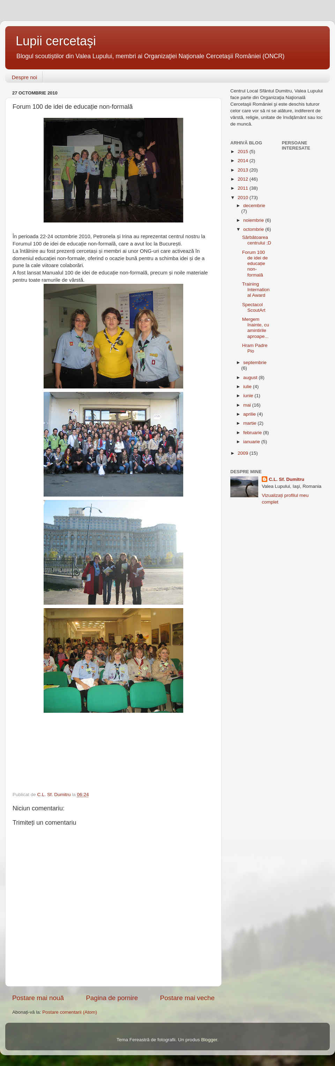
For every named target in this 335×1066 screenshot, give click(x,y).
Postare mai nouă (38, 997)
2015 (244, 151)
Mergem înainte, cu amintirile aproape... (255, 328)
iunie (248, 395)
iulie (248, 386)
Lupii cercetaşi (56, 41)
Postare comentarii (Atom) (69, 1012)
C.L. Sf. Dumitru (286, 479)
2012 (244, 179)
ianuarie (252, 441)
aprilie (250, 414)
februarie (253, 432)
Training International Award (256, 289)
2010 (244, 197)
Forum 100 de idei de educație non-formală (255, 264)
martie (250, 423)
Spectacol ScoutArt (254, 307)
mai (247, 405)
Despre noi (24, 77)
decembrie (254, 205)
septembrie (255, 362)
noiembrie (254, 220)
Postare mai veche (187, 997)
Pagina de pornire (112, 997)
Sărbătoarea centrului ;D (256, 240)
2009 (244, 453)
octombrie (254, 229)
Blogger (209, 1039)
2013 (244, 170)
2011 (244, 188)
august (251, 377)
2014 (244, 160)
